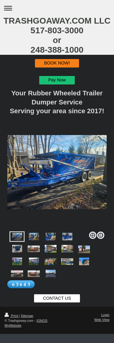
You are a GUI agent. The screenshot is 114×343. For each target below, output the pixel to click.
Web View (101, 320)
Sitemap (27, 316)
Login (105, 315)
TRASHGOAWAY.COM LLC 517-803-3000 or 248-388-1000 (56, 35)
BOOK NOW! (57, 63)
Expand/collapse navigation (57, 8)
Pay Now (57, 80)
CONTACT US (57, 298)
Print (12, 316)
